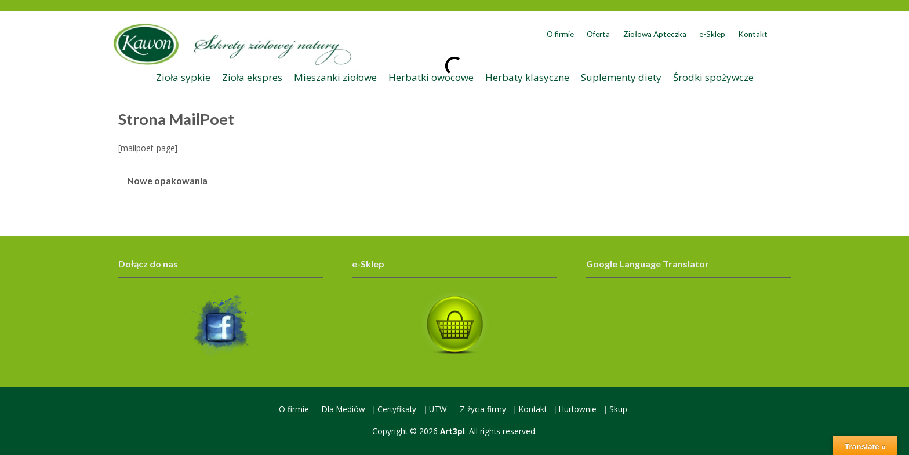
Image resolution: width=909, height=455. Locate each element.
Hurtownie (578, 408)
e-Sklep (712, 34)
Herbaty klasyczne (527, 77)
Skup (618, 408)
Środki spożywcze (713, 77)
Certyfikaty (396, 408)
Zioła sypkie (183, 77)
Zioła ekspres (252, 77)
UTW (438, 408)
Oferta (598, 34)
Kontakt (753, 34)
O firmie (560, 34)
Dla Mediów (343, 408)
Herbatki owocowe (431, 77)
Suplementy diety (621, 77)
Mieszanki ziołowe (335, 77)
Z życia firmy (483, 408)
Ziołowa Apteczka (654, 34)
